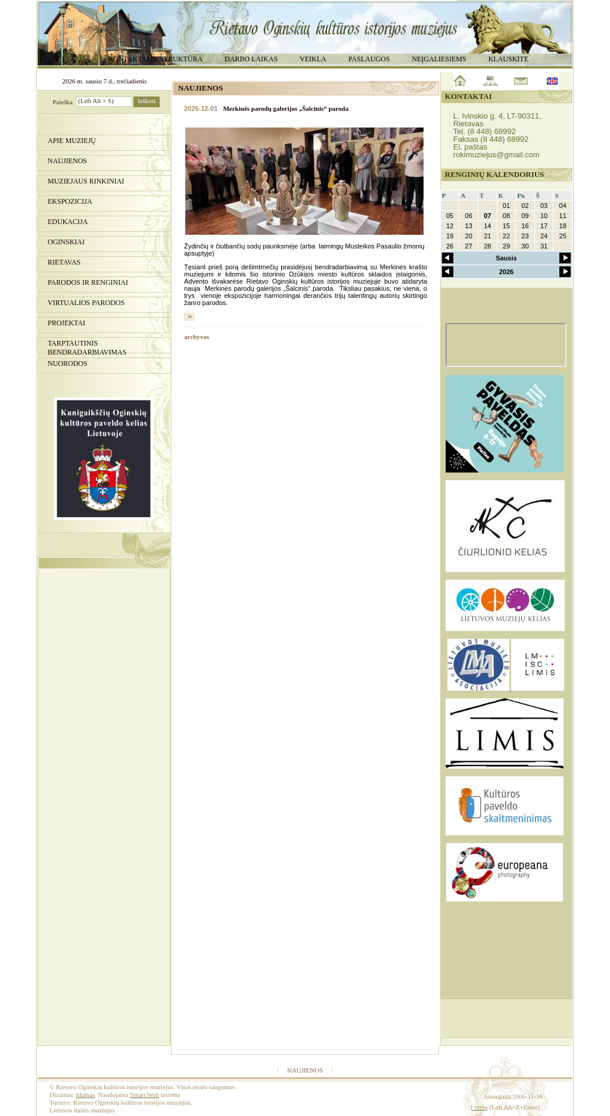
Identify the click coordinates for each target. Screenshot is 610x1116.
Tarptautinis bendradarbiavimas (87, 346)
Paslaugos (369, 59)
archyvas (196, 336)
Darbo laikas (251, 59)
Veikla (313, 59)
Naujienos (67, 161)
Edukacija (68, 221)
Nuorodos (68, 363)
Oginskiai (66, 242)
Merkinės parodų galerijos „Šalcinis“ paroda (285, 108)
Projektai (66, 323)
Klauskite (508, 59)
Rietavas (64, 262)
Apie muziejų (72, 140)
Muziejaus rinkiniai (86, 181)
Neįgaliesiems (439, 59)
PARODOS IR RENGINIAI (88, 282)
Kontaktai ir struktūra (155, 59)
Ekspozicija (70, 201)
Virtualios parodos (86, 303)
